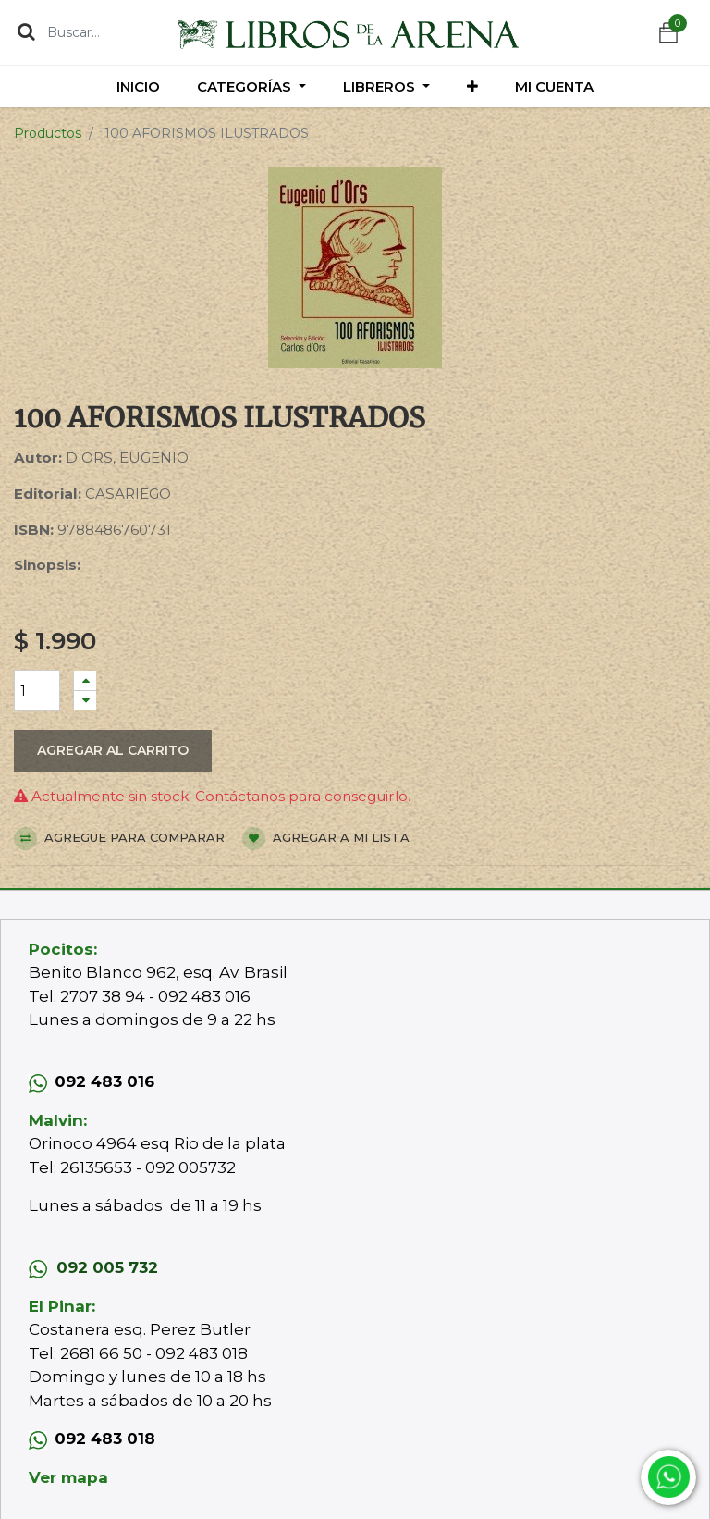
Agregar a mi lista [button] (326, 838)
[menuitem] (138, 86)
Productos (47, 133)
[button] (472, 86)
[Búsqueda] (26, 31)
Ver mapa (68, 1477)
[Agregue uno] (85, 680)
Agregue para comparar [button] (119, 838)
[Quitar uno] (85, 700)
